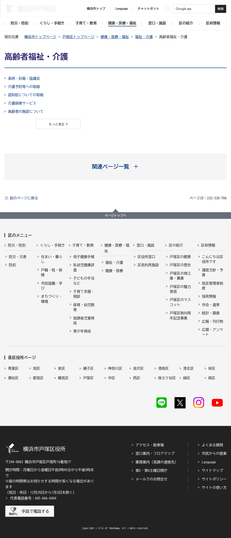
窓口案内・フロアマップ (155, 453)
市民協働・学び (51, 286)
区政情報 (208, 245)
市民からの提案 (214, 453)
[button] (115, 166)
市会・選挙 (211, 305)
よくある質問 (212, 445)
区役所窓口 (146, 256)
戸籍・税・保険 (51, 272)
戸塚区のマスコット (180, 302)
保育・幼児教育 (84, 307)
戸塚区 (88, 378)
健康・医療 (114, 270)
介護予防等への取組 (24, 86)
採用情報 (209, 296)
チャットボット (148, 8)
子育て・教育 (83, 245)
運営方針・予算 (212, 272)
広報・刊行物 (212, 321)
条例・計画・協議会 (24, 78)
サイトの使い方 (214, 487)
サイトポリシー (214, 479)
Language (209, 462)
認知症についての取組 (25, 95)
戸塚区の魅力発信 (180, 289)
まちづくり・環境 (51, 299)
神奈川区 (115, 368)
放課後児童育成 (84, 320)
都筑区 (38, 378)
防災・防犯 (17, 245)
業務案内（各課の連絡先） (157, 462)
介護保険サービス (22, 103)
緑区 (186, 378)
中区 (111, 378)
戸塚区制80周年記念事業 (180, 315)
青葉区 (13, 368)
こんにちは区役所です (212, 259)
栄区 (211, 368)
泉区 (61, 368)
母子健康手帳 (84, 256)
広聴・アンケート (212, 332)
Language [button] (121, 8)
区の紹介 (176, 245)
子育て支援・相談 (84, 294)
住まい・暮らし (51, 259)
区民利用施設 (148, 265)
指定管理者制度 (212, 286)
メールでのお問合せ (151, 479)
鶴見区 (63, 378)
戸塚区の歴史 (180, 265)
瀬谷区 (13, 378)
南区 (211, 378)
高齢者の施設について (25, 111)
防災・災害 (18, 256)
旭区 (36, 368)
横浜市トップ (96, 8)
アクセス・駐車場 (150, 445)
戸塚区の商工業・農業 (180, 276)
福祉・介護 (144, 37)
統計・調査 (211, 313)
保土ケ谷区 (167, 378)
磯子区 (88, 368)
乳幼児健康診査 (84, 267)
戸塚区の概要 (180, 256)
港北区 (188, 368)
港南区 (163, 368)
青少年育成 (82, 331)
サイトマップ (212, 470)
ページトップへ (115, 215)
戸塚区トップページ (78, 37)
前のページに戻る (24, 198)
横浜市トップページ (40, 37)
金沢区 (138, 368)
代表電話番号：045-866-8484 (33, 498)
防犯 (12, 265)
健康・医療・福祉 (115, 37)
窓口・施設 (145, 245)
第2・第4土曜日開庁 (151, 470)
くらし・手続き (52, 245)
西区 (136, 378)
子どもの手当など (84, 280)
